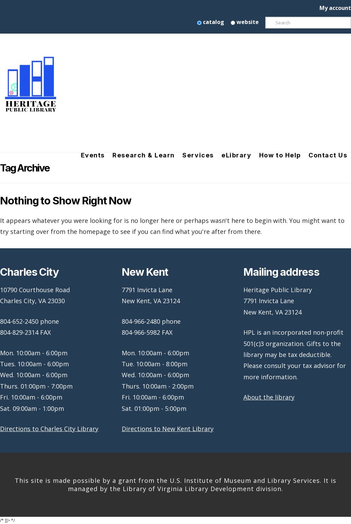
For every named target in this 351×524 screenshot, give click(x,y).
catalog (210, 22)
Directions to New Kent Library (168, 429)
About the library (268, 397)
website (245, 22)
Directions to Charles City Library (49, 429)
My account (335, 8)
